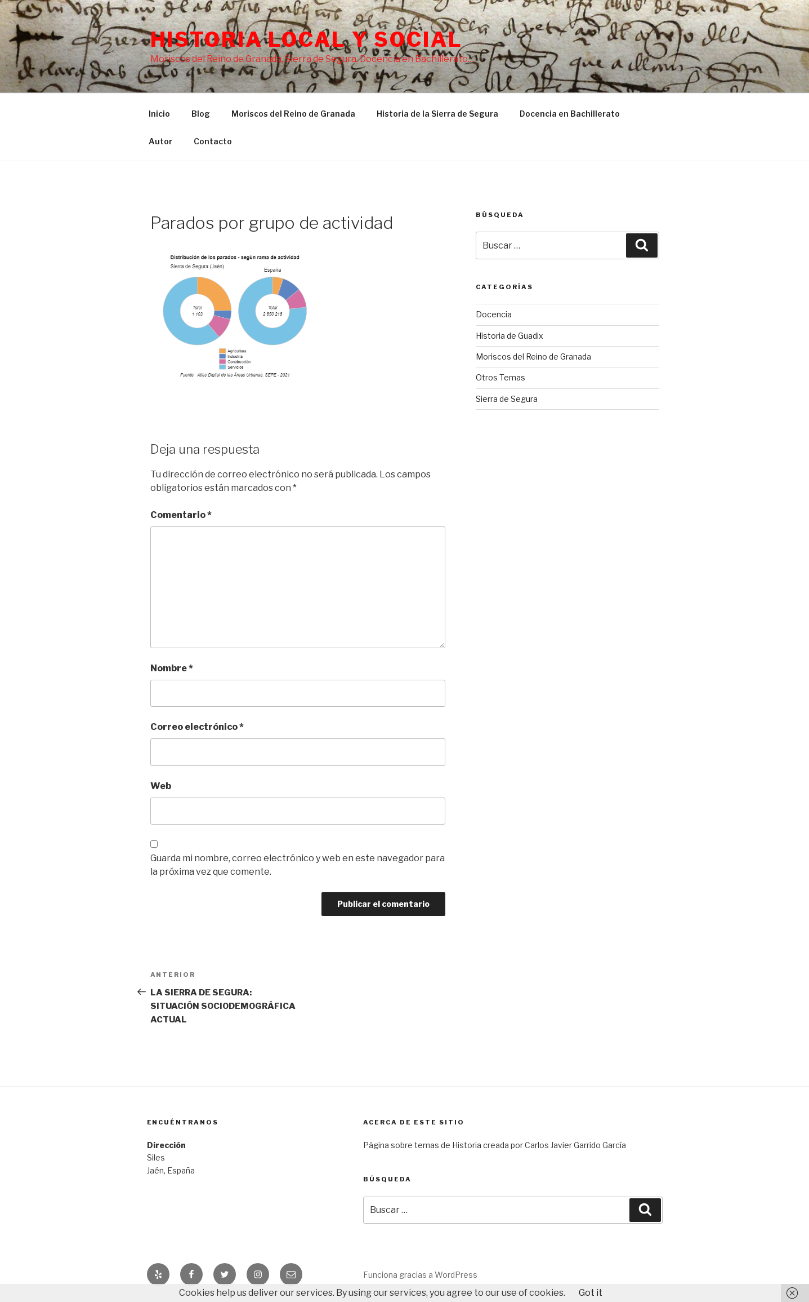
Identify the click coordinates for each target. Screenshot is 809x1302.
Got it (590, 1292)
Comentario (181, 515)
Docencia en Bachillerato (570, 113)
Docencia (494, 314)
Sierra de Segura (507, 399)
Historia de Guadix (509, 335)
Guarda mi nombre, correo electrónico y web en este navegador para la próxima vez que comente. (297, 865)
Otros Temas (500, 377)
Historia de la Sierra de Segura (437, 113)
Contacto (213, 141)
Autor (160, 141)
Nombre (171, 668)
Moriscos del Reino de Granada (293, 113)
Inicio (159, 113)
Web (160, 786)
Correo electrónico (197, 726)
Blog (200, 113)
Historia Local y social (306, 39)
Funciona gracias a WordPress (420, 1274)
